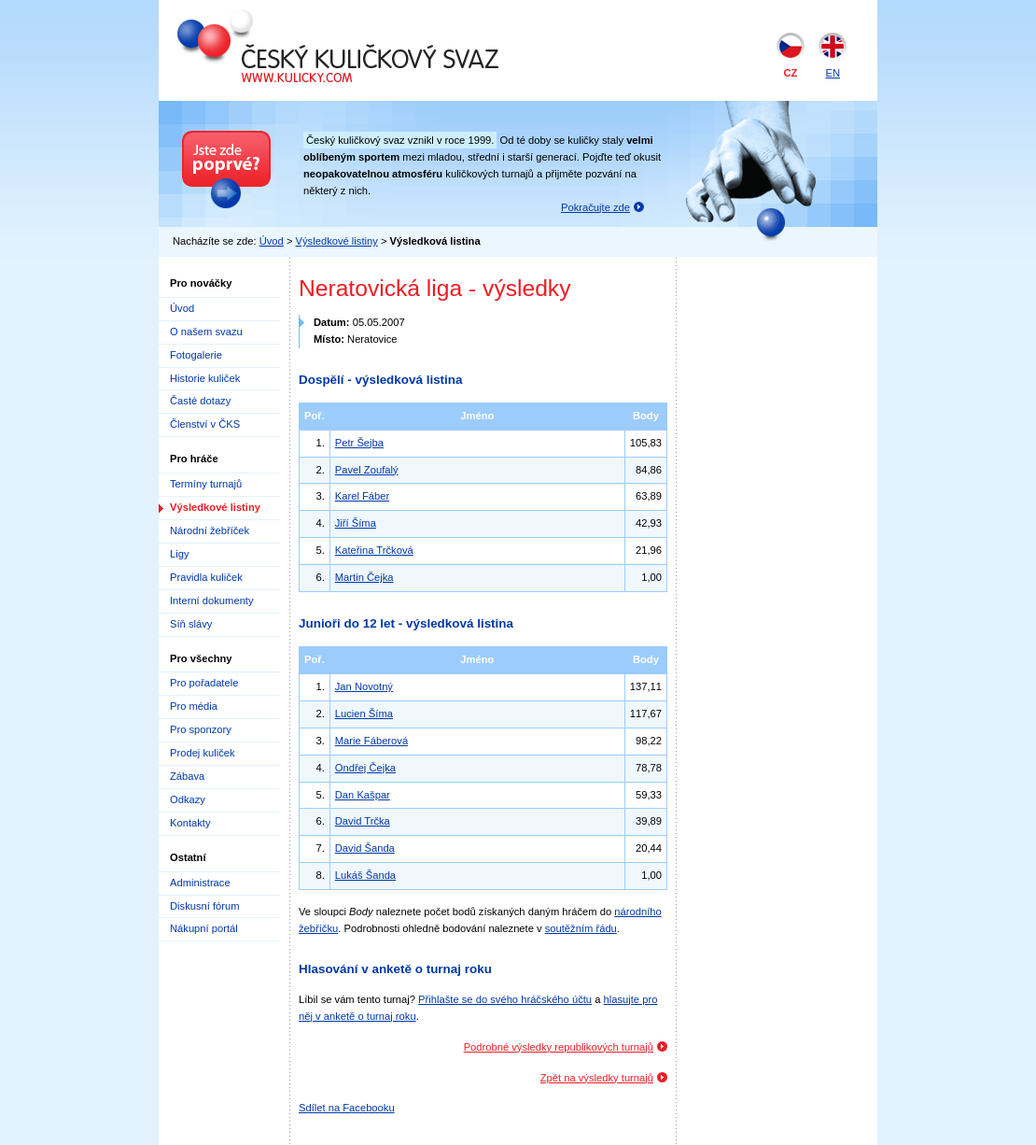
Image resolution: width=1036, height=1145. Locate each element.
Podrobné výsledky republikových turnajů (558, 1047)
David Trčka (362, 821)
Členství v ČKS (205, 424)
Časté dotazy (200, 400)
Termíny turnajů (206, 483)
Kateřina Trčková (374, 550)
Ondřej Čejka (365, 767)
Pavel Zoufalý (367, 469)
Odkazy (187, 799)
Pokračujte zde (595, 207)
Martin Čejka (364, 577)
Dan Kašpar (362, 794)
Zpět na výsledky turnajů (596, 1077)
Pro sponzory (200, 729)
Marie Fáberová (371, 740)
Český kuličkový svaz (262, 16)
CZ (791, 72)
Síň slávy (191, 623)
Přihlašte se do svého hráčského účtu (505, 999)
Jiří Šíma (355, 523)
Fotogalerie (196, 354)
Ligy (179, 553)
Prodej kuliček (202, 752)
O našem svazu (206, 331)
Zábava (187, 776)
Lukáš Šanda (365, 875)
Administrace (200, 882)
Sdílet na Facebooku (347, 1107)
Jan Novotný (364, 686)
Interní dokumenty (212, 600)
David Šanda (365, 848)
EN (832, 72)
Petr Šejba (359, 442)
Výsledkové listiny (337, 241)
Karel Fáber (362, 496)
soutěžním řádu (581, 928)
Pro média (193, 706)
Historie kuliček (205, 378)
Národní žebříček (209, 530)
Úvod (271, 241)
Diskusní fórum (205, 906)
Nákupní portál (204, 928)
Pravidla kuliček (206, 577)
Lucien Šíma (364, 713)
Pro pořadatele (204, 682)
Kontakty (190, 822)
